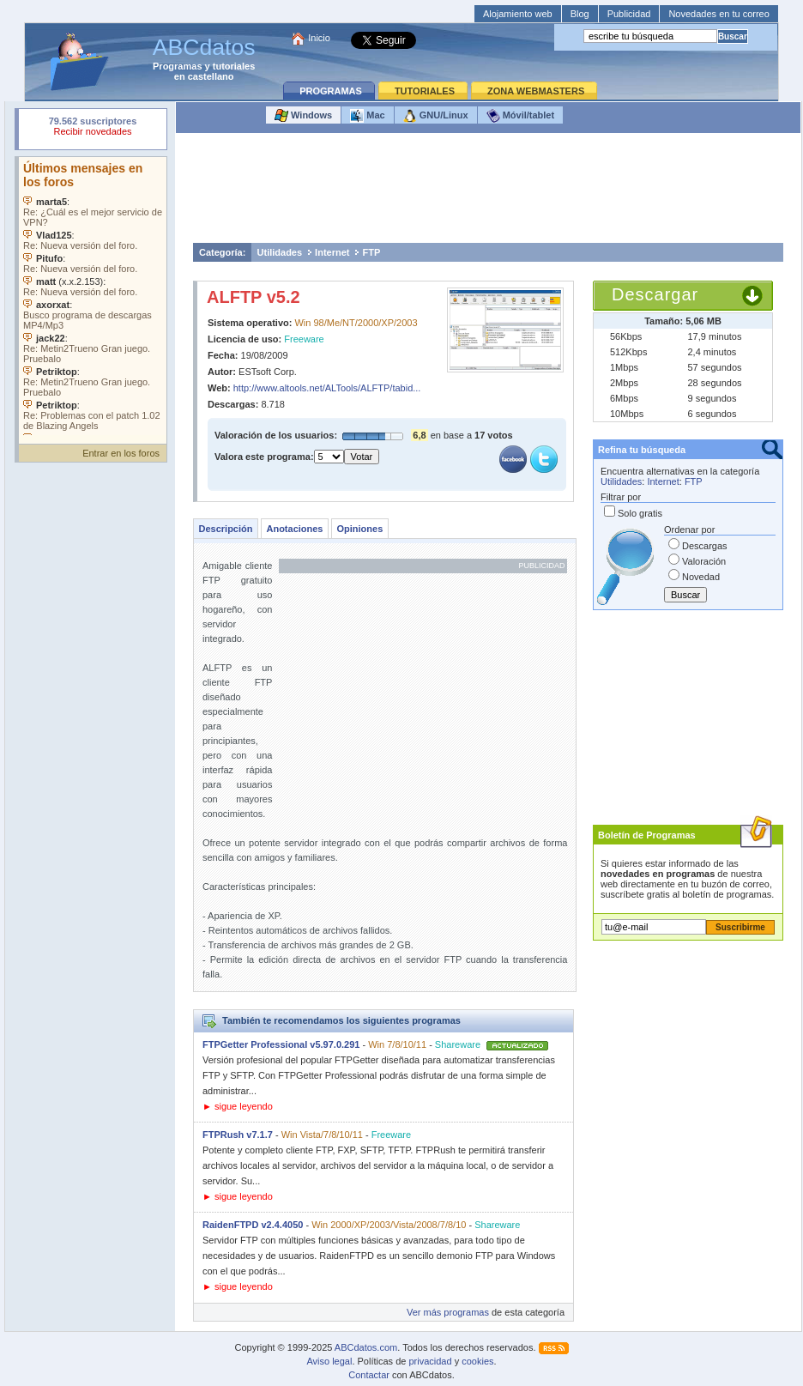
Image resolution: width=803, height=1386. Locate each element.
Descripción (226, 529)
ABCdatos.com (366, 1347)
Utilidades (280, 252)
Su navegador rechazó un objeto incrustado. (93, 128)
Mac (367, 116)
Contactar (368, 1375)
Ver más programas (448, 1312)
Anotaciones (294, 529)
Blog (580, 14)
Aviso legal (329, 1361)
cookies (477, 1361)
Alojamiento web (517, 14)
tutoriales (234, 66)
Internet (332, 252)
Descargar (655, 294)
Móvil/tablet (520, 116)
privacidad (429, 1361)
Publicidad (629, 14)
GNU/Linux (435, 116)
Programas (177, 66)
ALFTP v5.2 (253, 296)
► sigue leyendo (237, 1106)
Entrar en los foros (121, 453)
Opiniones (359, 529)
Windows (303, 116)
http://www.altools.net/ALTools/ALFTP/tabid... (327, 388)
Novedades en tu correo (718, 14)
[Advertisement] (488, 192)
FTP (371, 252)
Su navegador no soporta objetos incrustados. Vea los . (92, 296)
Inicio (319, 38)
